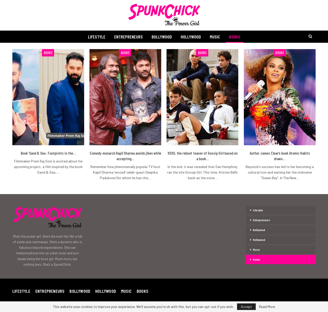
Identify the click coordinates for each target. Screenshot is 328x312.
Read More (267, 306)
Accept (246, 306)
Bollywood (162, 36)
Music (215, 36)
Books (234, 36)
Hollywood (191, 36)
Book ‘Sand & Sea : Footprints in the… (48, 153)
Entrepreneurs (128, 36)
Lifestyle (96, 36)
